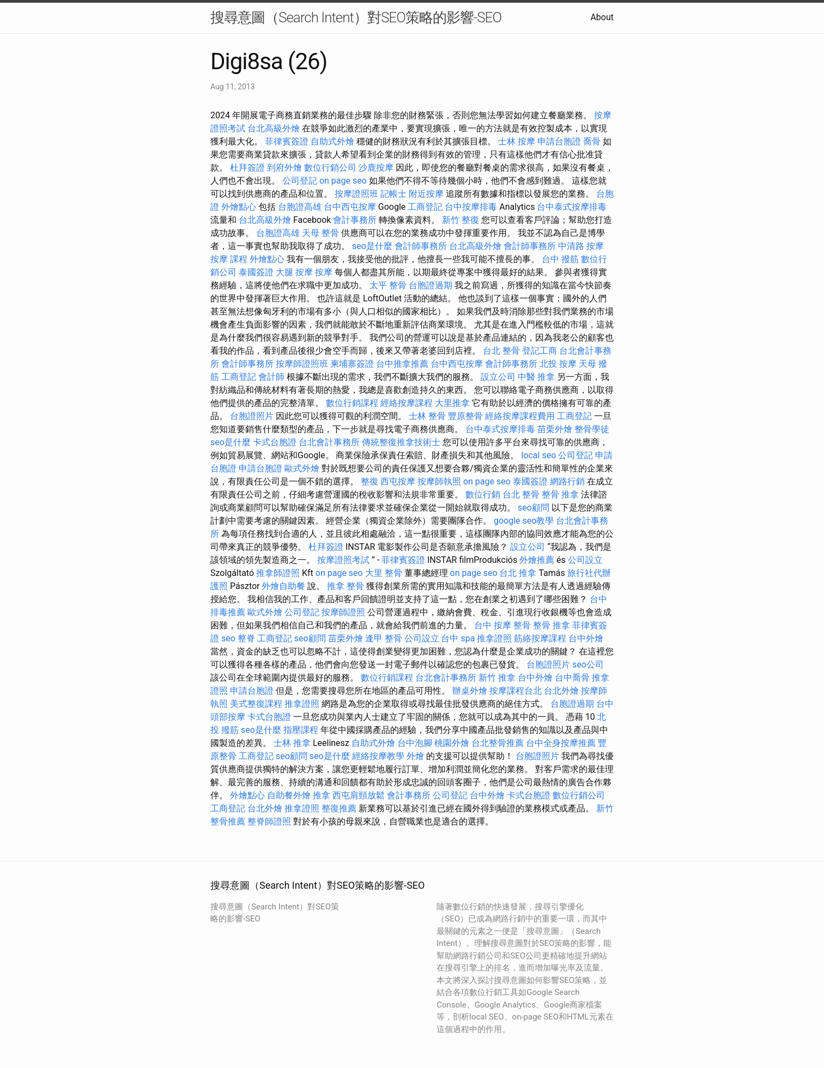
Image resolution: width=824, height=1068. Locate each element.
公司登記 (299, 180)
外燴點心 (238, 207)
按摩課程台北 (515, 690)
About (602, 17)
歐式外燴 (301, 468)
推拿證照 (494, 638)
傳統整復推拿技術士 (401, 442)
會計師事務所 (421, 246)
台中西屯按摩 (350, 207)
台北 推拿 (517, 573)
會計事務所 (355, 220)
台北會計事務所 (329, 442)
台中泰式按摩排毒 (572, 207)
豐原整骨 (465, 416)
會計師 (271, 377)
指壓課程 (300, 730)
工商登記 (425, 207)
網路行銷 (567, 481)
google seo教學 (524, 520)
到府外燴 (284, 167)
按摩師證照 (343, 612)
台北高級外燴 (273, 128)
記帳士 (393, 194)
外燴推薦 (536, 560)
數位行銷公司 (330, 167)
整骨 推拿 (560, 494)
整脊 (246, 638)
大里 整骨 (383, 573)
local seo (538, 455)
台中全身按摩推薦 (561, 743)
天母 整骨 (320, 233)
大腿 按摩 (294, 272)
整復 (369, 481)
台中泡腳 (414, 743)
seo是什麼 (372, 246)
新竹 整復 (460, 220)
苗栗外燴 (554, 429)
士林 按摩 (516, 141)
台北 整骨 (501, 350)
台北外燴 (561, 690)
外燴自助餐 (283, 586)
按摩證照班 (356, 194)
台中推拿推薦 (402, 364)
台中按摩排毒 (471, 207)
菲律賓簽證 (286, 141)
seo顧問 (533, 507)
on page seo (343, 180)
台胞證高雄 (300, 207)
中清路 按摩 (581, 246)
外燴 (415, 756)
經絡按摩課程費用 (520, 416)
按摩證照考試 (343, 560)
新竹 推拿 (497, 677)
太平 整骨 (388, 285)
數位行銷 (482, 494)
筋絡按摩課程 (540, 638)
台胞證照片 (252, 416)
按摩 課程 (228, 259)
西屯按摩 (397, 481)
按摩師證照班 (302, 364)
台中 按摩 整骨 (502, 625)
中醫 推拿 (536, 377)
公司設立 (585, 560)
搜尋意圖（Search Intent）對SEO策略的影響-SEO (355, 17)
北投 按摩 (558, 364)
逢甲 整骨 (383, 638)
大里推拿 (452, 403)
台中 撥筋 (560, 259)
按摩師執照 (439, 481)
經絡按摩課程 (406, 403)
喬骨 (592, 141)
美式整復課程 (256, 704)
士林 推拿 (292, 743)
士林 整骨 (427, 416)
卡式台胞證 (274, 442)
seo (228, 638)
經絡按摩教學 (378, 756)
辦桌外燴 (469, 690)
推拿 (321, 795)
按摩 (323, 272)
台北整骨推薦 (497, 743)
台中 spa (458, 638)
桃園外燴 (451, 743)
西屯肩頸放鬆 (358, 795)
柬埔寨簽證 (352, 364)
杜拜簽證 (247, 167)
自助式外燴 (332, 141)
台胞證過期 (430, 285)
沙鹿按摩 (376, 167)
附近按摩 (426, 194)
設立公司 (498, 377)
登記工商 (539, 350)
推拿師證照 (278, 573)
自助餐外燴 (289, 795)
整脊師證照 (269, 821)
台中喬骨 (572, 677)
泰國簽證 (256, 272)
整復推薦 (339, 808)
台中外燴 (585, 638)
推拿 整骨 (345, 586)
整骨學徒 (591, 429)
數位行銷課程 (352, 403)
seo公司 (588, 664)
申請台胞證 (559, 141)
